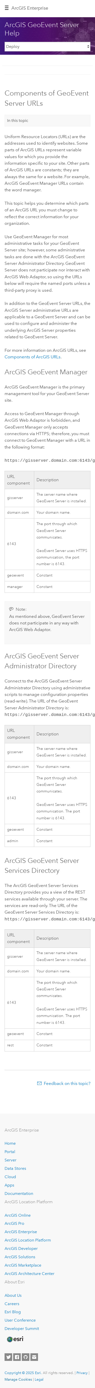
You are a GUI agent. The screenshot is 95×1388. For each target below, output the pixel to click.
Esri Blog (13, 1310)
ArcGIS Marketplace (23, 1263)
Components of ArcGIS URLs (33, 356)
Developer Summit (22, 1327)
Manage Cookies (18, 1378)
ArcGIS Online (18, 1213)
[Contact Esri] (34, 1355)
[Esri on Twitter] (8, 1355)
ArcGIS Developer (21, 1247)
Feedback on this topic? (67, 1081)
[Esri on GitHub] (25, 1355)
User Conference (20, 1319)
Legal (39, 1378)
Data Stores (15, 1166)
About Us (13, 1293)
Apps (9, 1183)
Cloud (10, 1175)
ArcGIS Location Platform (28, 1238)
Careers (12, 1302)
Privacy (82, 1371)
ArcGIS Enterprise (29, 8)
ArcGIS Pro (14, 1222)
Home (10, 1142)
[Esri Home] (15, 1338)
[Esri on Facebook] (17, 1355)
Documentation (19, 1192)
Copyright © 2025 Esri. (23, 1371)
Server (10, 1158)
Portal (10, 1150)
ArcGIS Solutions (20, 1255)
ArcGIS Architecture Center (29, 1272)
